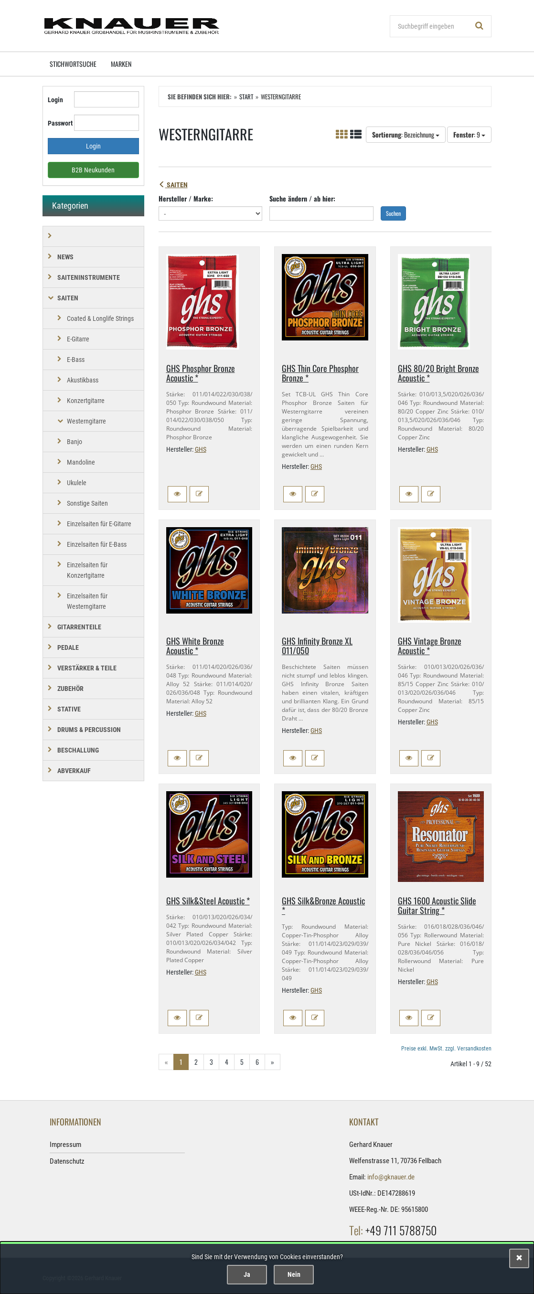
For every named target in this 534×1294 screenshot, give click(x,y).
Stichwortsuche (73, 64)
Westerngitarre (86, 421)
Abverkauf (74, 770)
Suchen (393, 213)
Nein (294, 1274)
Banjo (74, 441)
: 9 (469, 134)
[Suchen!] (479, 26)
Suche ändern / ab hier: (302, 198)
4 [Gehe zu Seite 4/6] (226, 1062)
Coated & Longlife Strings (100, 318)
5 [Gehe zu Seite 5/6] (242, 1062)
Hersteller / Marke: (186, 198)
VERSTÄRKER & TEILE (87, 668)
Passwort (57, 123)
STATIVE (69, 709)
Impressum (65, 1144)
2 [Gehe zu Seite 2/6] (196, 1062)
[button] (177, 494)
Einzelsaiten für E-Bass (97, 544)
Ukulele (76, 483)
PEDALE (68, 647)
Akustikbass (82, 380)
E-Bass (76, 359)
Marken (121, 64)
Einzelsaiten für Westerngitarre (87, 601)
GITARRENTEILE (79, 627)
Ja (247, 1274)
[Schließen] (519, 1258)
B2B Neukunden (93, 170)
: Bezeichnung (405, 134)
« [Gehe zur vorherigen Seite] (166, 1062)
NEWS (65, 257)
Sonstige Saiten (87, 503)
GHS (200, 449)
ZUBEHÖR (70, 688)
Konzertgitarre (86, 400)
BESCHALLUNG (78, 750)
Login (55, 100)
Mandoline (81, 462)
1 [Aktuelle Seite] (181, 1062)
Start (246, 96)
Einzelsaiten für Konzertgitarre (87, 570)
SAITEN (173, 185)
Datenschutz (67, 1161)
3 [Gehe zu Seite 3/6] (211, 1062)
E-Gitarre (78, 339)
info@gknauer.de (391, 1177)
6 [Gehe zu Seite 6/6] (257, 1062)
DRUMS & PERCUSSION (89, 729)
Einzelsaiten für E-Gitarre (99, 524)
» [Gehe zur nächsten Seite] (272, 1062)
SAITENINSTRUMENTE (88, 277)
